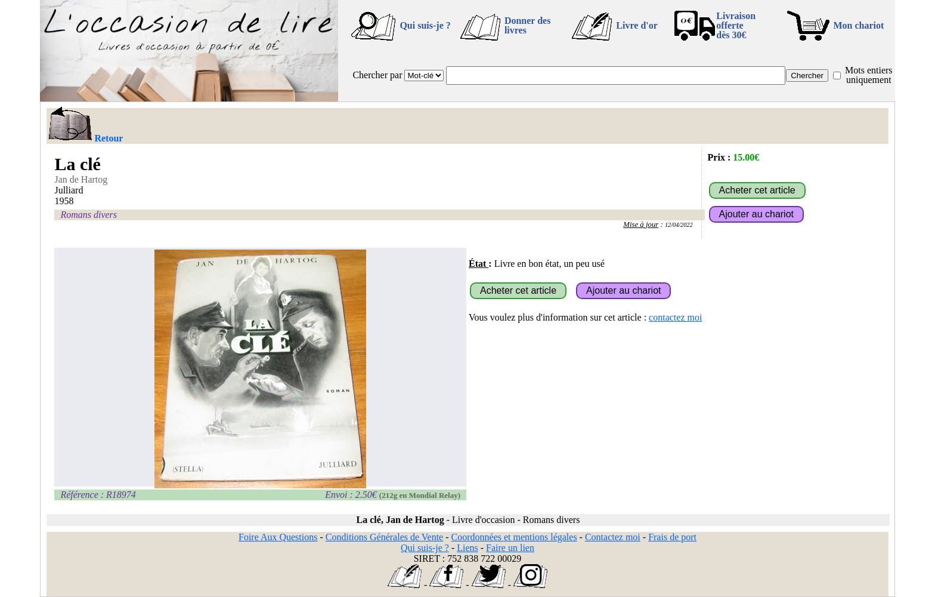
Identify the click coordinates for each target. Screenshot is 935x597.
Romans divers (88, 215)
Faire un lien (510, 548)
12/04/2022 (679, 224)
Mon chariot (859, 25)
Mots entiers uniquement (869, 75)
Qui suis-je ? (425, 25)
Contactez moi (612, 537)
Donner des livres (527, 25)
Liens (467, 548)
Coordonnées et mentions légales (514, 537)
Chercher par (377, 75)
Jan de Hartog (80, 179)
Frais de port (672, 537)
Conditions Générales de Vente (384, 537)
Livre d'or (636, 25)
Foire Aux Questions (278, 537)
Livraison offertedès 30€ (736, 25)
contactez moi (675, 317)
